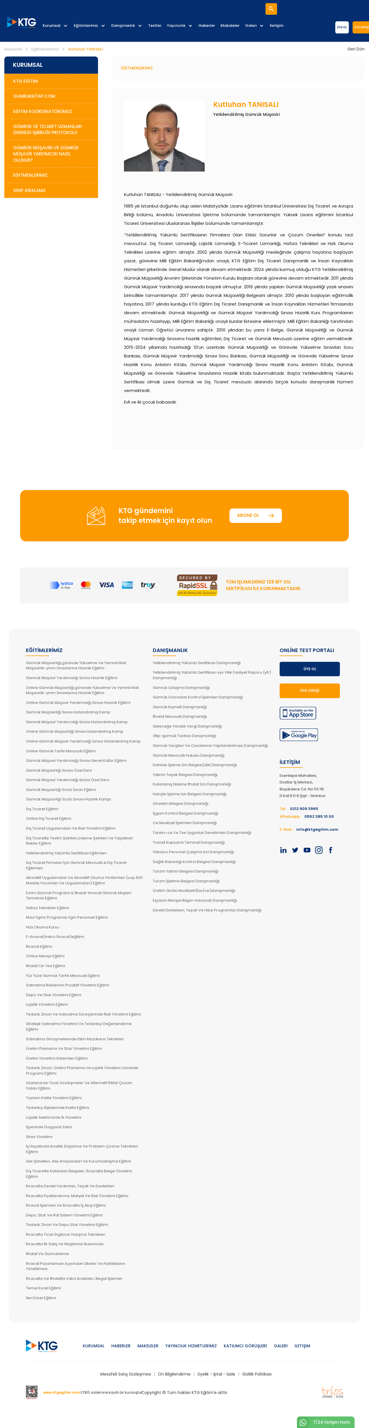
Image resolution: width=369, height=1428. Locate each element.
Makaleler (230, 25)
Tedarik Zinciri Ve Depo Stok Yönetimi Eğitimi (67, 1224)
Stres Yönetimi (39, 1136)
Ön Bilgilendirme (174, 1374)
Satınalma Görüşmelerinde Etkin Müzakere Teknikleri (75, 1039)
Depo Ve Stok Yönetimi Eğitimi (53, 995)
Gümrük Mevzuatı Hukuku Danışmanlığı (189, 755)
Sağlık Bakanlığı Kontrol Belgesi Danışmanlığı (194, 861)
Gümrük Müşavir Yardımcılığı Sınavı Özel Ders (67, 780)
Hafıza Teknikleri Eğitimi (47, 908)
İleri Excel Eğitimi (41, 1298)
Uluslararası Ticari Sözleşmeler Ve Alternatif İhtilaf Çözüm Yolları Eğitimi (79, 1085)
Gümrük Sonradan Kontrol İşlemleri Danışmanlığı (198, 697)
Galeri (251, 25)
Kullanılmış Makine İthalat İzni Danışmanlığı (192, 784)
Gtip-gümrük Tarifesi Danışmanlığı (184, 736)
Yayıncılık (176, 25)
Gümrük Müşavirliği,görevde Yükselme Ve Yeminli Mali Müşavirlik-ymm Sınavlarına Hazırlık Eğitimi (76, 665)
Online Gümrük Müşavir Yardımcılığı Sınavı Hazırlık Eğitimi (78, 702)
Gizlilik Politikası (257, 1374)
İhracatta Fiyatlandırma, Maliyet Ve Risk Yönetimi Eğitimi (77, 1196)
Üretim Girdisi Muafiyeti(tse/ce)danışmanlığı (194, 890)
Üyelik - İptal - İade (216, 1374)
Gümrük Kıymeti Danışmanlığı (180, 707)
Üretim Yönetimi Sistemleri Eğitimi (57, 1058)
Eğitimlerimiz (86, 25)
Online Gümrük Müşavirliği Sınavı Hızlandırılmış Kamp (74, 731)
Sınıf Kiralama (29, 190)
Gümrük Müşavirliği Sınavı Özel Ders (59, 770)
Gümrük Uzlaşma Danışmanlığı (181, 687)
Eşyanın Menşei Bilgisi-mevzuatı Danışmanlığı (195, 900)
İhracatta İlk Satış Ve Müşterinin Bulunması (64, 1244)
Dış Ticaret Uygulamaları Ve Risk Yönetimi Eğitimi (70, 828)
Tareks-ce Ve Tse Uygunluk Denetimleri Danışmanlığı (202, 832)
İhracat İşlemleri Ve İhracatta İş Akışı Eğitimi (66, 1205)
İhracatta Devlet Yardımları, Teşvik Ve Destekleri (70, 1186)
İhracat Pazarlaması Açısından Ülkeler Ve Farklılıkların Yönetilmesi (75, 1266)
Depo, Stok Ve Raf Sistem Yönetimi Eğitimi (64, 1215)
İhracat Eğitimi (39, 946)
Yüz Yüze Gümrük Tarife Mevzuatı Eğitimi (63, 975)
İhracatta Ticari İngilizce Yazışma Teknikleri (65, 1234)
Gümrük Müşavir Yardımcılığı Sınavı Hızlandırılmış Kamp (77, 722)
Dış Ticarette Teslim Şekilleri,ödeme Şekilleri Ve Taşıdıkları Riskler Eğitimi (79, 840)
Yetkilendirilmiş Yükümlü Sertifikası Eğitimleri (66, 853)
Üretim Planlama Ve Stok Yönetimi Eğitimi (64, 1048)
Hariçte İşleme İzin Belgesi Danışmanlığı (190, 794)
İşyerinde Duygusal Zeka (49, 1127)
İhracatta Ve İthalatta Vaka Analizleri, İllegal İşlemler (74, 1278)
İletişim (276, 25)
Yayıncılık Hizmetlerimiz (191, 1346)
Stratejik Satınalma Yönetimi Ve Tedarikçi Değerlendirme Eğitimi (79, 1026)
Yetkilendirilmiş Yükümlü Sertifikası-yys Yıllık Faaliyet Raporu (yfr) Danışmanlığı (212, 675)
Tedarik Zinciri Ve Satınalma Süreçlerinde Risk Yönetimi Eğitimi (83, 1014)
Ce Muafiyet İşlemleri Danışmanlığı (185, 823)
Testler (154, 25)
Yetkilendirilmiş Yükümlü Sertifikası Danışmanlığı (197, 663)
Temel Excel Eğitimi (43, 1288)
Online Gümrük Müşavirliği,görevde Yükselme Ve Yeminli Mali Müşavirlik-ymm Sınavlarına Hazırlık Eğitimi (82, 690)
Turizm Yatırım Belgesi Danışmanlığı (186, 871)
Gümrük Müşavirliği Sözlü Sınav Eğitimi (61, 789)
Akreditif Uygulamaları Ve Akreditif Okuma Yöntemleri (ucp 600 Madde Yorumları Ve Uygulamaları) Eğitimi (84, 880)
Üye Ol (342, 27)
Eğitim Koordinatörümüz (42, 111)
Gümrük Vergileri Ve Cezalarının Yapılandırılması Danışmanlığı (210, 745)
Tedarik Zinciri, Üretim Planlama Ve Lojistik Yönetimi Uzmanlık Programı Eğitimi (82, 1070)
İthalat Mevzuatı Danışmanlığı (180, 716)
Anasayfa (13, 49)
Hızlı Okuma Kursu (42, 927)
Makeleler (148, 1346)
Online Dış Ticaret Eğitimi (48, 818)
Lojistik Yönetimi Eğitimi (47, 1004)
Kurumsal (52, 25)
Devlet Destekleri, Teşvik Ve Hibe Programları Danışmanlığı (207, 910)
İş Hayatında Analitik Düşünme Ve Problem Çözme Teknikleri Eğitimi (82, 1148)
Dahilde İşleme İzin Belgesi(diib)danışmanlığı (195, 765)
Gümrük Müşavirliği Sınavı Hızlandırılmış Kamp (68, 712)
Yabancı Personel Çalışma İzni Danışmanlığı (193, 852)
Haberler (207, 25)
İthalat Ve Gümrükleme (47, 1253)
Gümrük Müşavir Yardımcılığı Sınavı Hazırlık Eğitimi (71, 678)
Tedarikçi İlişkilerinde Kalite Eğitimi (57, 1107)
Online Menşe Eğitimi (45, 956)
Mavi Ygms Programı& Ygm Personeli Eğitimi (67, 917)
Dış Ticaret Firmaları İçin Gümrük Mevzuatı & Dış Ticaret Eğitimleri (76, 865)
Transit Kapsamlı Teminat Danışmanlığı (189, 842)
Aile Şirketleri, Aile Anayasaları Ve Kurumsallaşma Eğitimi (78, 1161)
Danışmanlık (123, 25)
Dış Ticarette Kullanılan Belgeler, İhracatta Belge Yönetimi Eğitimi (79, 1173)
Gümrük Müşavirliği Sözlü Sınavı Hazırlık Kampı (68, 799)
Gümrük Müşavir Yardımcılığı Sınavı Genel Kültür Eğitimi (76, 760)
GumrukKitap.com (34, 96)
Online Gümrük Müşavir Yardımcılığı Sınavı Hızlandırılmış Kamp (83, 741)
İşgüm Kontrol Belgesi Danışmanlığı (185, 813)
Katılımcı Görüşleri (245, 1346)
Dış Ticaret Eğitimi (42, 809)
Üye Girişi (309, 690)
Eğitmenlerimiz (45, 49)
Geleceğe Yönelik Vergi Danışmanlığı (187, 726)
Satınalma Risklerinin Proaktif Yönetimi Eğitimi (67, 985)
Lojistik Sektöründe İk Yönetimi (53, 1117)
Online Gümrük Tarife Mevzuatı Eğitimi (61, 751)
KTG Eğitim (25, 81)
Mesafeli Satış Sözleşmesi (125, 1374)
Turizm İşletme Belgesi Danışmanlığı (186, 881)
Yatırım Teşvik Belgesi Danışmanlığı (185, 774)
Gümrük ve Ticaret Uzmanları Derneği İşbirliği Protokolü (47, 129)
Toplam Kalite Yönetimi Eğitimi (54, 1098)
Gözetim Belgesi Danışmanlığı (180, 803)
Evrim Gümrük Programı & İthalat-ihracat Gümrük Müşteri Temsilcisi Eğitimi (78, 895)
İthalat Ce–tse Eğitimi (45, 966)
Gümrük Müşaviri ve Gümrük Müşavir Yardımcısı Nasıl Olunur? (46, 154)
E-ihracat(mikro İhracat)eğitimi (55, 936)
